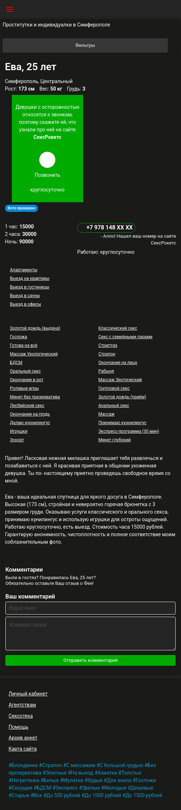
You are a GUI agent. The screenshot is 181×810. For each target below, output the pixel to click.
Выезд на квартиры (30, 278)
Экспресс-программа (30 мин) (128, 431)
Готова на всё (23, 345)
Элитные (56, 773)
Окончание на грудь (30, 414)
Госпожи (146, 780)
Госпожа (18, 336)
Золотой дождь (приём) (122, 396)
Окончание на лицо (117, 362)
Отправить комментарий (90, 660)
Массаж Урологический (34, 354)
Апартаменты (23, 269)
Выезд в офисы (25, 304)
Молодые (115, 788)
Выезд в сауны (25, 295)
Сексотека (21, 716)
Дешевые (142, 788)
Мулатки (73, 780)
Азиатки (107, 773)
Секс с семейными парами (125, 336)
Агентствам (22, 705)
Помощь (19, 727)
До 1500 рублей (144, 795)
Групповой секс (113, 388)
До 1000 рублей (103, 795)
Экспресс (67, 788)
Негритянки (25, 780)
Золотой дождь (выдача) (35, 328)
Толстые (131, 773)
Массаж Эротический (120, 379)
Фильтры (121, 45)
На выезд (82, 773)
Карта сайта (23, 749)
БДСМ (16, 362)
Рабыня (106, 371)
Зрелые (91, 788)
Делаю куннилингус (30, 422)
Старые (21, 795)
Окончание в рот (27, 379)
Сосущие (22, 788)
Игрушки (18, 431)
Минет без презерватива (35, 396)
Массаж (106, 414)
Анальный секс (113, 405)
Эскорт (17, 439)
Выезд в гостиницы (29, 287)
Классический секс (117, 328)
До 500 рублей (63, 795)
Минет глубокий (114, 439)
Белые (51, 780)
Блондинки (25, 765)
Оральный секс (25, 371)
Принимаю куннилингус (122, 422)
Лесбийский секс (27, 405)
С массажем (80, 765)
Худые (95, 780)
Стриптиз (107, 345)
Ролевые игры (24, 388)
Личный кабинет (28, 694)
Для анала (119, 780)
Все (38, 795)
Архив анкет (23, 738)
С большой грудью (121, 765)
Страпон (106, 354)
